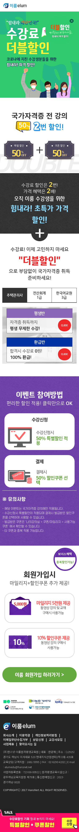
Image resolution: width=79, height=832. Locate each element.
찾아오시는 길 (27, 744)
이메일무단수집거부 (15, 739)
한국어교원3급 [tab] (64, 295)
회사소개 (8, 735)
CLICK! (64, 325)
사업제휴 (8, 744)
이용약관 (24, 735)
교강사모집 (56, 739)
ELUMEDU (15, 6)
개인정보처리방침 (46, 735)
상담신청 (38, 739)
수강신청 (69, 822)
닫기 (71, 16)
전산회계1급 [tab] (39, 295)
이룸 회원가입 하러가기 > (39, 674)
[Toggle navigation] (73, 5)
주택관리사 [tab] (15, 295)
